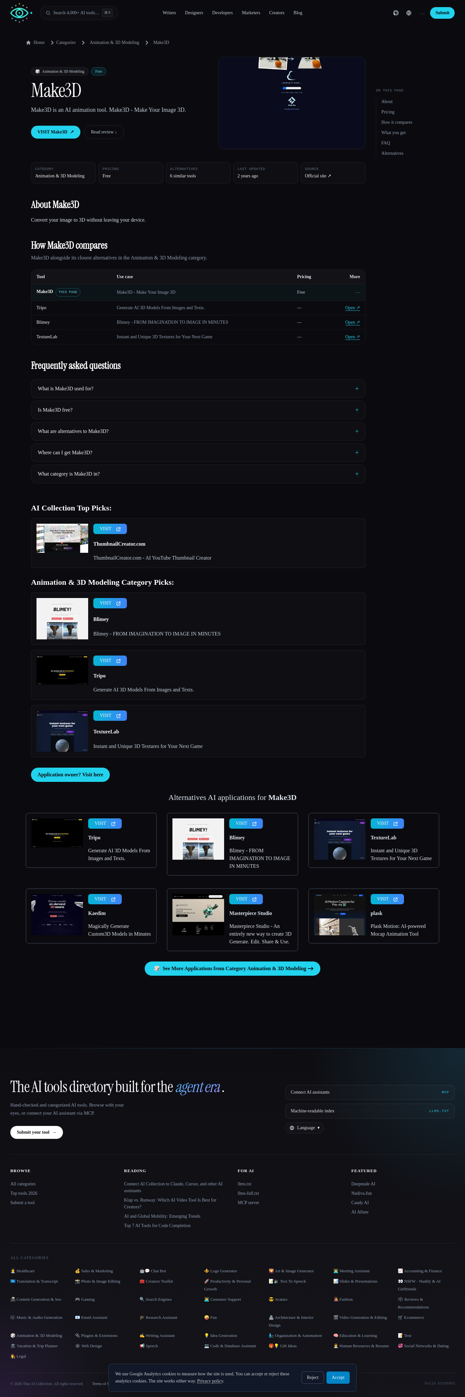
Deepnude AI (363, 1184)
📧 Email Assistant (91, 1317)
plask (376, 913)
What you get (393, 132)
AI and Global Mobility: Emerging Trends (162, 1216)
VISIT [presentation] (110, 528)
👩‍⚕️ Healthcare (22, 1270)
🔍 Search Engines (156, 1299)
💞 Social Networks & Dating (423, 1345)
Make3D (44, 291)
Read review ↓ (104, 132)
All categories (23, 1184)
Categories (62, 43)
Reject (313, 1377)
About (387, 101)
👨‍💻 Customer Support (222, 1299)
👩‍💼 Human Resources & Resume (361, 1345)
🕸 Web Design (88, 1345)
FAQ (385, 143)
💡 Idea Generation (220, 1335)
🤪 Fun (210, 1317)
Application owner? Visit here (70, 774)
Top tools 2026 (23, 1193)
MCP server (248, 1202)
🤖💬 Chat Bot (153, 1270)
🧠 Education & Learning (355, 1335)
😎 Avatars (278, 1299)
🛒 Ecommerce (411, 1317)
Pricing (387, 112)
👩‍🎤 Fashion (343, 1299)
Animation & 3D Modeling (114, 42)
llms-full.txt (248, 1193)
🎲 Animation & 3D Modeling (36, 1335)
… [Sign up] (422, 12)
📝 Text (404, 1335)
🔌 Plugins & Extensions (96, 1335)
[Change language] (409, 13)
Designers (194, 12)
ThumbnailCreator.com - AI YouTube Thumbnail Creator (152, 558)
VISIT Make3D (55, 132)
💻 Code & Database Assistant (230, 1345)
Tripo (41, 307)
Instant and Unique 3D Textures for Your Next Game (148, 746)
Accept (338, 1377)
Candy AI (360, 1202)
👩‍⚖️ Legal (18, 1356)
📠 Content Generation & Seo (35, 1299)
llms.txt (244, 1184)
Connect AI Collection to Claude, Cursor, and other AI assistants (173, 1187)
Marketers (251, 12)
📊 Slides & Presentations (355, 1281)
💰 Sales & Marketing (94, 1270)
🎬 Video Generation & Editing (360, 1317)
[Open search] (79, 13)
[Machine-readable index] (370, 1111)
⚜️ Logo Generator (220, 1270)
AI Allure (359, 1212)
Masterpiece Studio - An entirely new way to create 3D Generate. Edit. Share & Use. (260, 933)
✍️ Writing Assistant (157, 1335)
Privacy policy (210, 1381)
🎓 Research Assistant (158, 1317)
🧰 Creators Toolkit (156, 1281)
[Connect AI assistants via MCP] (370, 1092)
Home (35, 42)
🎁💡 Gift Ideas (283, 1345)
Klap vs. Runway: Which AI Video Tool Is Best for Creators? (170, 1203)
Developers (222, 12)
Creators (276, 12)
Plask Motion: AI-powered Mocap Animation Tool (398, 930)
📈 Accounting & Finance (420, 1270)
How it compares (396, 122)
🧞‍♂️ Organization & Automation (295, 1335)
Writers (169, 12)
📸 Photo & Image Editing (97, 1281)
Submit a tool (22, 1202)
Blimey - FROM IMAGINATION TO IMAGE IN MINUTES (157, 633)
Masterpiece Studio (250, 913)
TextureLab (46, 336)
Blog (298, 12)
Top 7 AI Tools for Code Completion (157, 1225)
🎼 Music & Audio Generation (36, 1317)
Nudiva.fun (361, 1193)
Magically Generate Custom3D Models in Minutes (119, 930)
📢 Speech (149, 1345)
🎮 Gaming (85, 1299)
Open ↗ (352, 307)
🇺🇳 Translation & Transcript (34, 1281)
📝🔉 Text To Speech (287, 1281)
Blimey (43, 322)
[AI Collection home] (21, 13)
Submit (442, 12)
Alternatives (392, 153)
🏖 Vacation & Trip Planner (34, 1345)
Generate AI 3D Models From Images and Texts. (143, 689)
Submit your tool (37, 1132)
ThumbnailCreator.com (119, 544)
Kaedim (97, 913)
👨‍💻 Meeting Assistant (351, 1270)
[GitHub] (396, 13)
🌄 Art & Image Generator (291, 1270)
